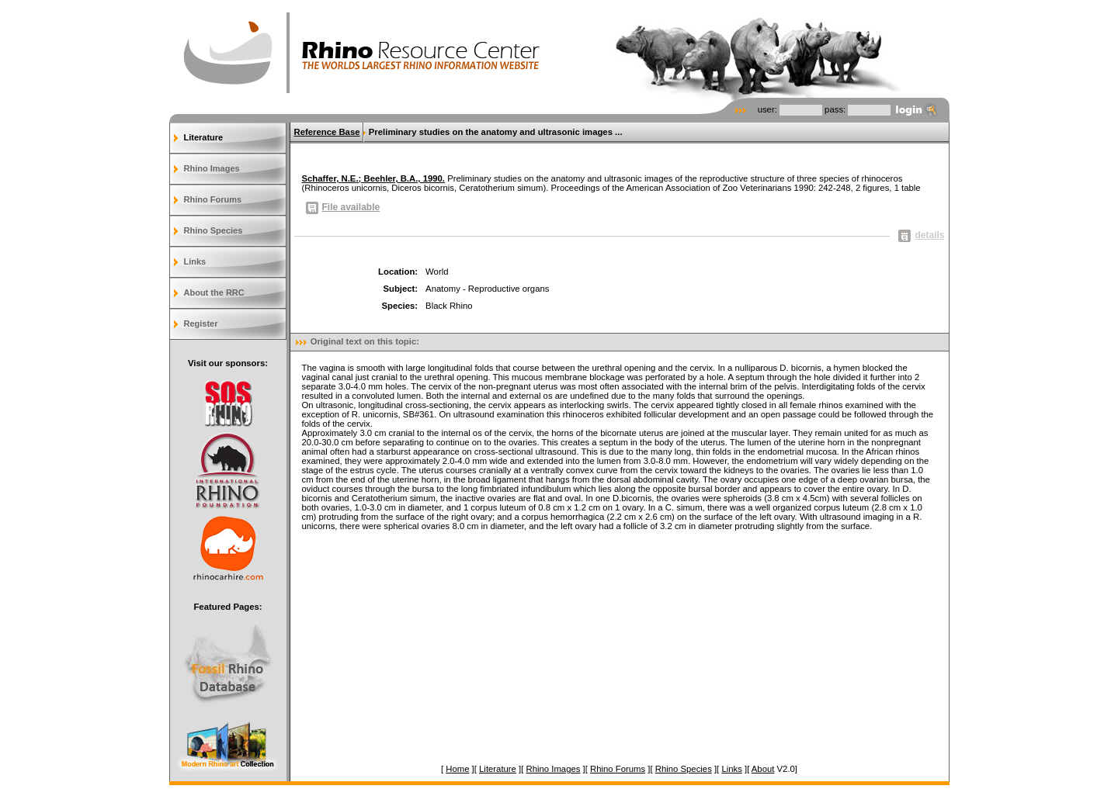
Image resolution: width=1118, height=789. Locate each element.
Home (457, 768)
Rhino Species (213, 230)
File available (343, 207)
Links (195, 261)
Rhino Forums (213, 199)
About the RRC (214, 292)
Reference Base (327, 132)
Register (201, 323)
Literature (204, 137)
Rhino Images (212, 168)
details (921, 235)
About (763, 768)
